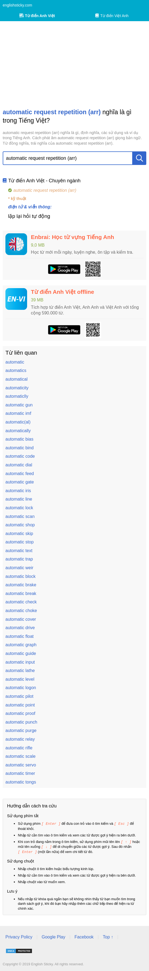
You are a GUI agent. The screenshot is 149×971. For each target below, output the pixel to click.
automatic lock (19, 507)
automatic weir (19, 567)
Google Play (53, 936)
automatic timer (20, 773)
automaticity (16, 388)
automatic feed (19, 473)
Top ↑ (108, 936)
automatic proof (20, 713)
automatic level (19, 679)
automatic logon (20, 687)
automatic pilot (19, 696)
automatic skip (19, 533)
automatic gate (19, 482)
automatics (15, 370)
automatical (16, 379)
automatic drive (20, 627)
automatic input (20, 662)
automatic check (21, 602)
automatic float (19, 636)
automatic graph (21, 644)
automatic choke (21, 610)
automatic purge (21, 730)
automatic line (18, 499)
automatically (18, 430)
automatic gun (19, 405)
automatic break (20, 593)
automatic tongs (20, 782)
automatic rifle (19, 748)
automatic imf (18, 413)
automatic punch (21, 722)
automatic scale (20, 756)
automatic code (20, 456)
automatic (14, 362)
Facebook (83, 936)
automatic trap (19, 559)
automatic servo (20, 765)
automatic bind (19, 447)
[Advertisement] (74, 65)
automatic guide (20, 653)
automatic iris (18, 490)
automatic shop (20, 525)
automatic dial (18, 465)
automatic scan (20, 516)
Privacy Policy (19, 936)
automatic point (20, 705)
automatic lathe (20, 670)
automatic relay (20, 739)
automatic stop (19, 542)
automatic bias (19, 439)
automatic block (20, 576)
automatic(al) (17, 422)
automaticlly (16, 396)
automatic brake (20, 584)
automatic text (19, 550)
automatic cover (20, 619)
